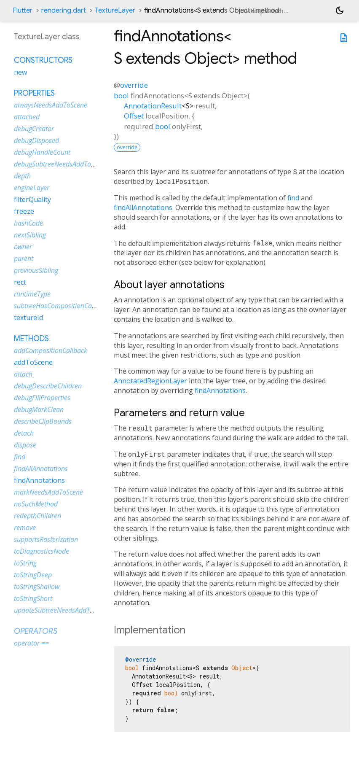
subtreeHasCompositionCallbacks (63, 305)
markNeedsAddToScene (48, 492)
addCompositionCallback (50, 350)
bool (121, 95)
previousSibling (36, 270)
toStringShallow (36, 586)
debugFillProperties (42, 397)
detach (24, 433)
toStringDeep (33, 574)
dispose (25, 445)
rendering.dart (63, 10)
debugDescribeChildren (48, 385)
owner (23, 246)
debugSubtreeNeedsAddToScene (61, 164)
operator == (31, 643)
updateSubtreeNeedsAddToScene (62, 610)
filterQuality (32, 199)
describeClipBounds (43, 421)
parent (23, 258)
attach (23, 374)
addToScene (33, 362)
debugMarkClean (39, 409)
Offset (134, 116)
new (20, 72)
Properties (34, 93)
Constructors (43, 60)
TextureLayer (115, 10)
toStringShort (33, 598)
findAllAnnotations (143, 207)
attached (27, 116)
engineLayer (31, 187)
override (134, 85)
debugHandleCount (42, 152)
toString (25, 563)
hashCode (28, 223)
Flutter (22, 10)
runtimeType (32, 294)
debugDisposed (36, 140)
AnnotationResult (153, 105)
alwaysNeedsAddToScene (50, 105)
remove (25, 527)
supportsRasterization (46, 539)
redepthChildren (37, 515)
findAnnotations (220, 390)
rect (20, 282)
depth (22, 175)
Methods (31, 338)
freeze (24, 211)
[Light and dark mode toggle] (339, 10)
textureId (28, 317)
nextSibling (30, 235)
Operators (35, 631)
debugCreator (34, 128)
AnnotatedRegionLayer (150, 380)
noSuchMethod (36, 504)
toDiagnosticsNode (41, 551)
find (293, 197)
